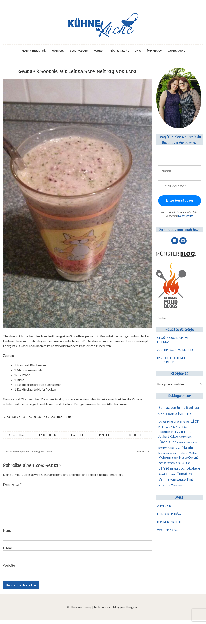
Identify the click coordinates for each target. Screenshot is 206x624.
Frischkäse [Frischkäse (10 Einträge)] (181, 427)
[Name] (179, 170)
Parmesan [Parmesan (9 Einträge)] (172, 462)
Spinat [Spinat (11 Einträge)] (161, 474)
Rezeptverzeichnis (33, 51)
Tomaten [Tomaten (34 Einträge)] (184, 473)
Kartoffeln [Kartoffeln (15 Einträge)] (185, 436)
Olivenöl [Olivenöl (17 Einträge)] (193, 457)
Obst (60, 417)
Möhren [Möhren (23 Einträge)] (164, 457)
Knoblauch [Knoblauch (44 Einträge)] (167, 441)
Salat (69, 417)
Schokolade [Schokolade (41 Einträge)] (190, 468)
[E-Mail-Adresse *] (179, 186)
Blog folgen (79, 51)
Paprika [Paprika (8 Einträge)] (162, 462)
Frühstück (34, 417)
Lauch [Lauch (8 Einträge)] (178, 448)
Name (7, 530)
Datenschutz (176, 51)
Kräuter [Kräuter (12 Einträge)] (162, 447)
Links (138, 51)
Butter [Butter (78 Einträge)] (185, 413)
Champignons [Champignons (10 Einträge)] (165, 421)
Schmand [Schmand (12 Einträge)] (175, 468)
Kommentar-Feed (169, 522)
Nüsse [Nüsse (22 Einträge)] (183, 457)
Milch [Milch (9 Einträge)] (185, 453)
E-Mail (7, 548)
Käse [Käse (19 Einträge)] (171, 447)
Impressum (154, 51)
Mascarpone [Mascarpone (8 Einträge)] (175, 453)
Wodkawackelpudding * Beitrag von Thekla (29, 451)
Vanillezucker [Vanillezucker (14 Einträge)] (178, 479)
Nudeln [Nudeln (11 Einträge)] (174, 457)
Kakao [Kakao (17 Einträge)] (174, 436)
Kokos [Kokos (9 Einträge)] (180, 442)
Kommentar (12, 484)
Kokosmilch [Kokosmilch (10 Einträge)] (190, 442)
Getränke (13, 417)
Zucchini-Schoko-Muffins (175, 349)
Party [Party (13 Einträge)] (181, 462)
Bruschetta (143, 451)
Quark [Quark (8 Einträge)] (188, 462)
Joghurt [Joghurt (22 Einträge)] (163, 436)
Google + (137, 434)
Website (9, 565)
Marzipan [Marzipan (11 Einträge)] (163, 452)
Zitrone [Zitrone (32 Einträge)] (164, 485)
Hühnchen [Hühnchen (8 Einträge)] (186, 432)
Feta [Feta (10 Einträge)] (173, 427)
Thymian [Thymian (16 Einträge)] (171, 474)
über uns (58, 51)
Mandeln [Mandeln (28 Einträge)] (189, 447)
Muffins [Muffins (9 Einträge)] (193, 453)
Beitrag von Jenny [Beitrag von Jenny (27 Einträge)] (171, 407)
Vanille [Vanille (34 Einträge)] (164, 479)
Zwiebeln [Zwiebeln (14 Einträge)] (176, 485)
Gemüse (49, 417)
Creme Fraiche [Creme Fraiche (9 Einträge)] (182, 421)
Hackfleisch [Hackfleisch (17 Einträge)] (165, 431)
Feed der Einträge (169, 513)
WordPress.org (168, 530)
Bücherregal (119, 51)
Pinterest (107, 434)
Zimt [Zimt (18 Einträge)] (190, 479)
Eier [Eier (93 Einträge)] (194, 421)
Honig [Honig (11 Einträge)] (177, 431)
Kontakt (99, 51)
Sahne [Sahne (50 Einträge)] (163, 468)
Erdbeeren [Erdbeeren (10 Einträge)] (164, 427)
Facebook (47, 434)
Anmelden (164, 505)
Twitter (77, 434)
